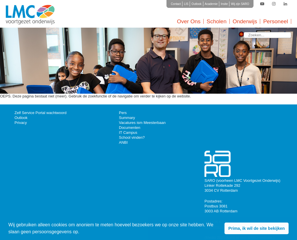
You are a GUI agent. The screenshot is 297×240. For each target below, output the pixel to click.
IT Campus (128, 132)
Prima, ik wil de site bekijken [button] (256, 228)
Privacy (21, 122)
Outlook (196, 4)
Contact (176, 4)
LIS (186, 4)
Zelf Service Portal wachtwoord (40, 113)
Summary (127, 117)
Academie (211, 4)
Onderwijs (245, 21)
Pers (123, 113)
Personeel (275, 21)
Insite (224, 4)
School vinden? (132, 137)
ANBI (123, 142)
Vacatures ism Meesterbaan (142, 122)
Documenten (129, 127)
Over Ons (188, 21)
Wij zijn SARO (240, 4)
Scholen (217, 21)
